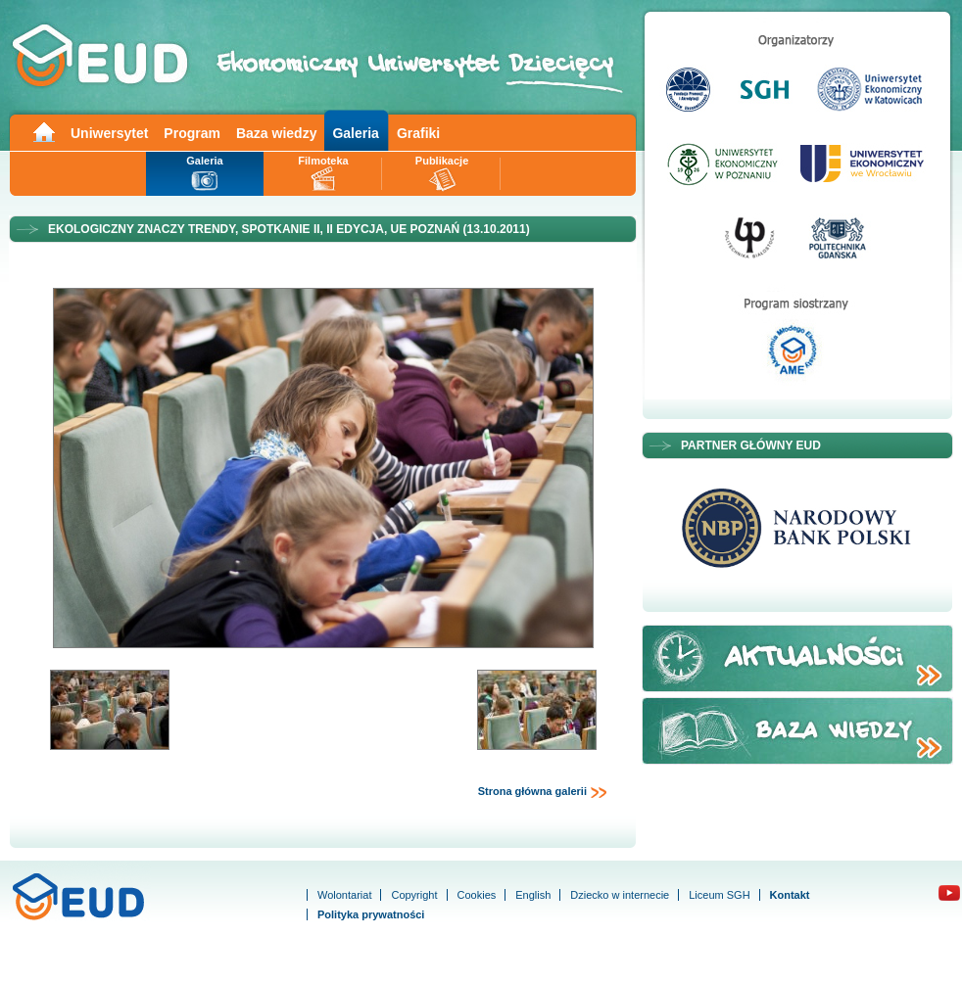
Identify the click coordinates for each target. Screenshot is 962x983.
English (533, 895)
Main (43, 131)
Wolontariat (344, 895)
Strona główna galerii (542, 792)
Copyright (414, 895)
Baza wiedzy (276, 133)
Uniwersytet (109, 133)
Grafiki (418, 133)
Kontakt (790, 895)
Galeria (355, 133)
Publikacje (441, 160)
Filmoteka (323, 160)
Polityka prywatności (370, 914)
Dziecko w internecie (619, 895)
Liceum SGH (719, 895)
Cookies (477, 895)
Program (192, 133)
